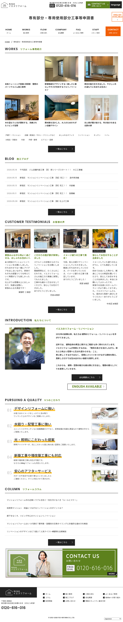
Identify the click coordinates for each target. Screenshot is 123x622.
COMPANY (61, 31)
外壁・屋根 (15, 139)
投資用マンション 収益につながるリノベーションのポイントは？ (36, 509)
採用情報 (48, 602)
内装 (6, 139)
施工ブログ (69, 599)
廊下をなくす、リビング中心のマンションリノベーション (32, 517)
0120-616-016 (13, 609)
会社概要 (88, 599)
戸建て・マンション (12, 135)
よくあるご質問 (111, 595)
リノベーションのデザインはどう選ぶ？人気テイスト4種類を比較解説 (37, 533)
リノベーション (80, 135)
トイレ (100, 135)
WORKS (26, 31)
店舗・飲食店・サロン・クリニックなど (38, 135)
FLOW (43, 31)
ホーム (47, 595)
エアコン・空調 (28, 139)
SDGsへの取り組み (112, 599)
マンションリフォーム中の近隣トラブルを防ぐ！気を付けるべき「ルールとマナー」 (43, 501)
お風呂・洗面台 (112, 135)
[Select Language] (112, 619)
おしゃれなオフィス (63, 135)
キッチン (92, 135)
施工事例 (68, 595)
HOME (8, 31)
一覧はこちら (61, 148)
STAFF (95, 31)
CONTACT (113, 31)
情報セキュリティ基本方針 (95, 602)
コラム (47, 599)
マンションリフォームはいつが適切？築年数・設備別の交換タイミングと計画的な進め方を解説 (48, 525)
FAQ (78, 31)
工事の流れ (89, 595)
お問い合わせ (70, 602)
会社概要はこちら (87, 378)
